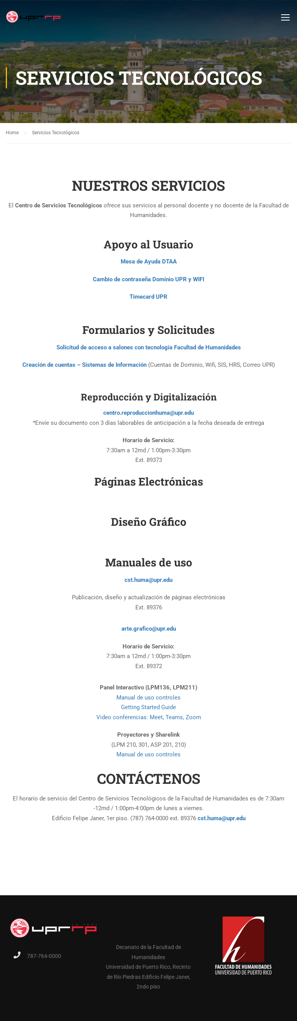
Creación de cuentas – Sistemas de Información (84, 367)
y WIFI (196, 281)
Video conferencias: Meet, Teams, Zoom (148, 719)
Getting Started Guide (148, 709)
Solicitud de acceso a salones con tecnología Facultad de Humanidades (148, 349)
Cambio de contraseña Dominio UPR (140, 281)
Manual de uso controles (148, 699)
